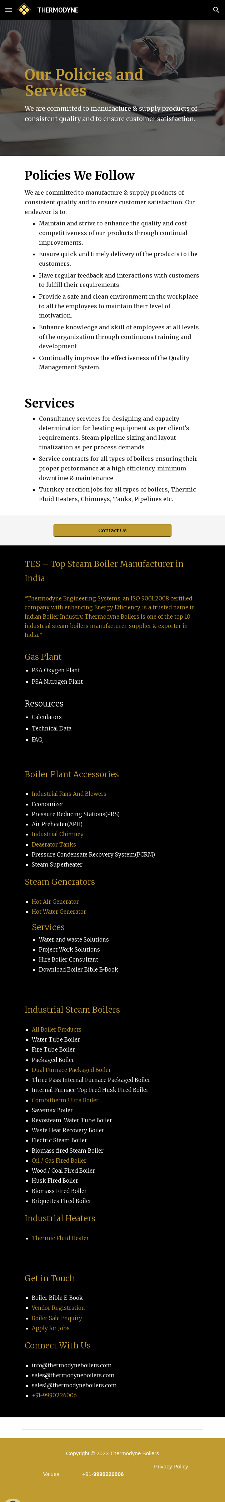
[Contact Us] (112, 530)
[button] (8, 10)
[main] (112, 88)
